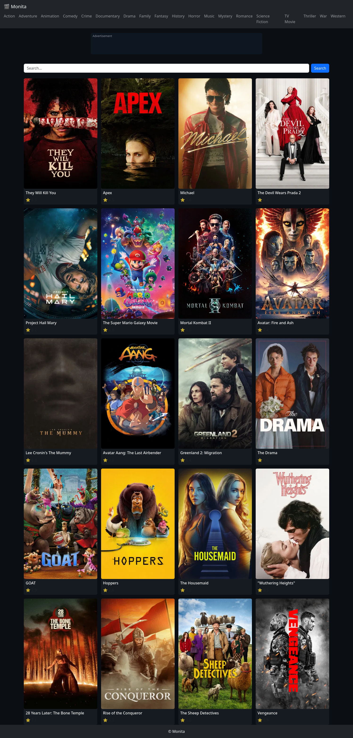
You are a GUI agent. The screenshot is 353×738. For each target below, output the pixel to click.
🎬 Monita (15, 6)
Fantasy (161, 16)
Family (145, 16)
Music (209, 16)
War (323, 16)
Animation (50, 16)
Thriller (310, 16)
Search (320, 68)
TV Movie (290, 18)
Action (9, 16)
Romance (244, 16)
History (178, 16)
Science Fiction (263, 18)
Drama (129, 16)
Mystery (225, 16)
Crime (86, 16)
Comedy (70, 16)
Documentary (108, 16)
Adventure (28, 16)
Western (338, 16)
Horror (194, 16)
